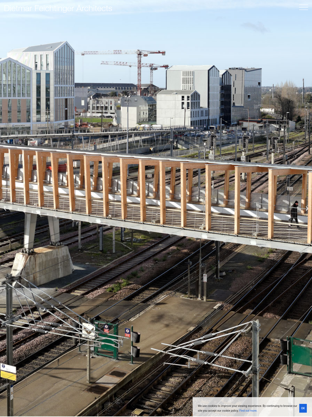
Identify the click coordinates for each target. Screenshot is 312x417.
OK (303, 408)
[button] (5, 209)
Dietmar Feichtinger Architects (58, 8)
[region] (252, 407)
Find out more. (248, 410)
